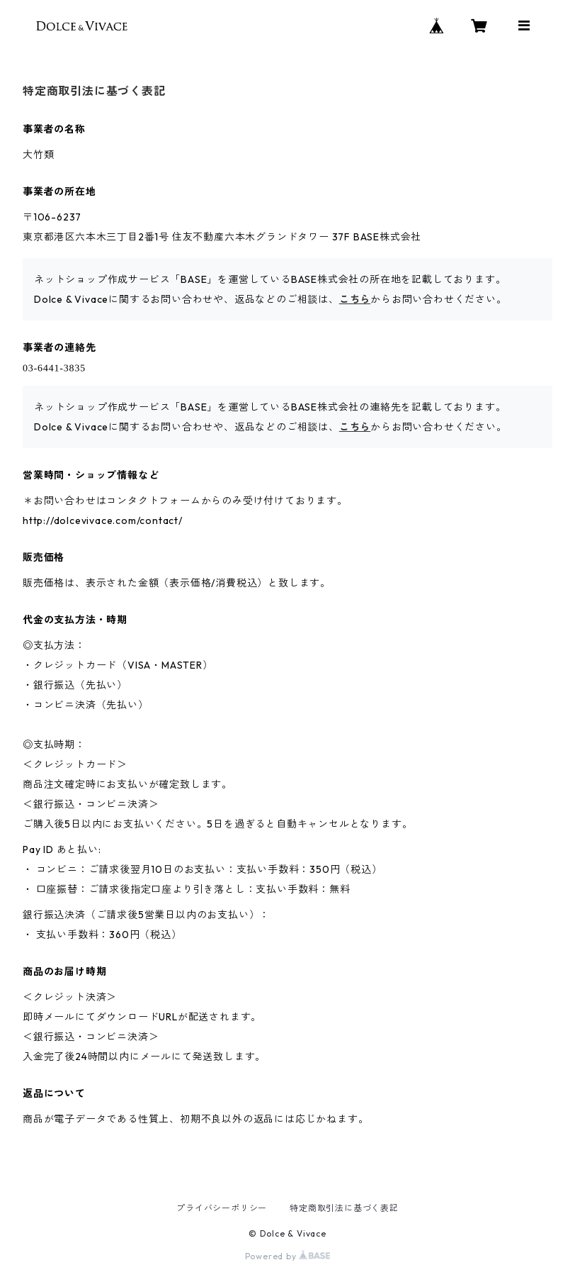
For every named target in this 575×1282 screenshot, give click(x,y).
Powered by (288, 1256)
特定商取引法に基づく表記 (344, 1208)
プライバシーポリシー (221, 1208)
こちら (354, 299)
